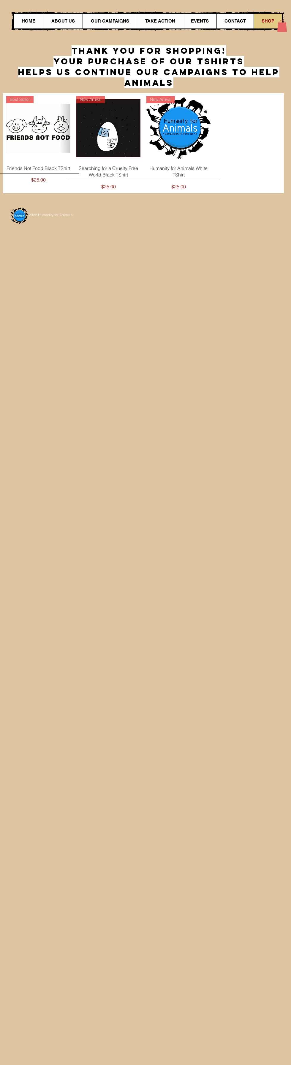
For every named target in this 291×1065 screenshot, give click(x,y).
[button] (282, 26)
